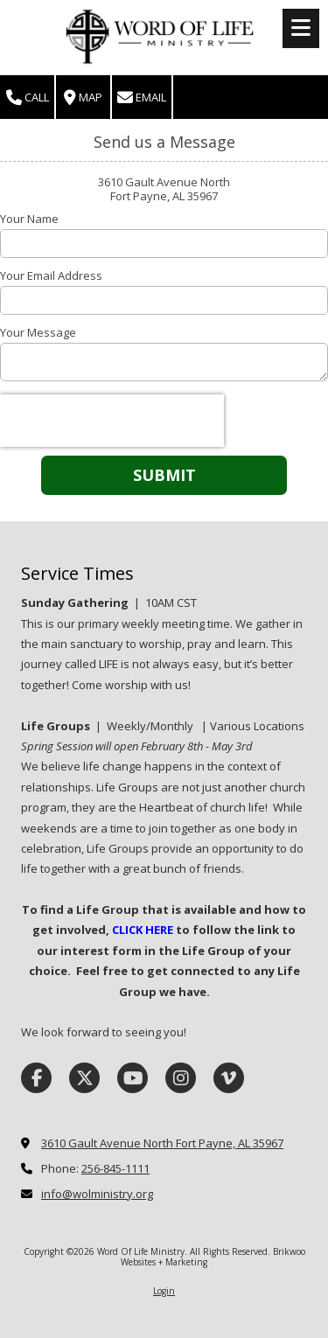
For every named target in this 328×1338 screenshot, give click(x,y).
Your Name (29, 219)
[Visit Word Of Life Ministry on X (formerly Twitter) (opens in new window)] (84, 1078)
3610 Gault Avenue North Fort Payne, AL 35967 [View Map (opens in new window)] (162, 1143)
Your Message (38, 332)
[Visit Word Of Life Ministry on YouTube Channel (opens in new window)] (132, 1078)
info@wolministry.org (97, 1194)
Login (164, 1291)
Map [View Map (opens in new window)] (83, 97)
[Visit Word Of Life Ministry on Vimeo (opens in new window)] (228, 1078)
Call (27, 97)
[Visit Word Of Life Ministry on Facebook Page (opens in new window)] (36, 1078)
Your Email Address (51, 275)
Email (141, 97)
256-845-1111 (115, 1168)
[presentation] (112, 420)
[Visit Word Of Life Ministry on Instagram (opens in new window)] (180, 1078)
